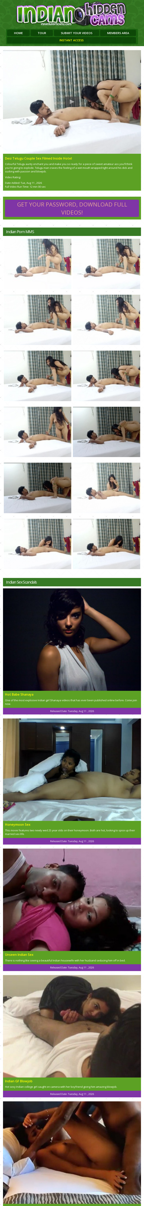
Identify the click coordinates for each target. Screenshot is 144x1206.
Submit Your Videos (76, 33)
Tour (42, 33)
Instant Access (71, 40)
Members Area (118, 33)
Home (18, 33)
